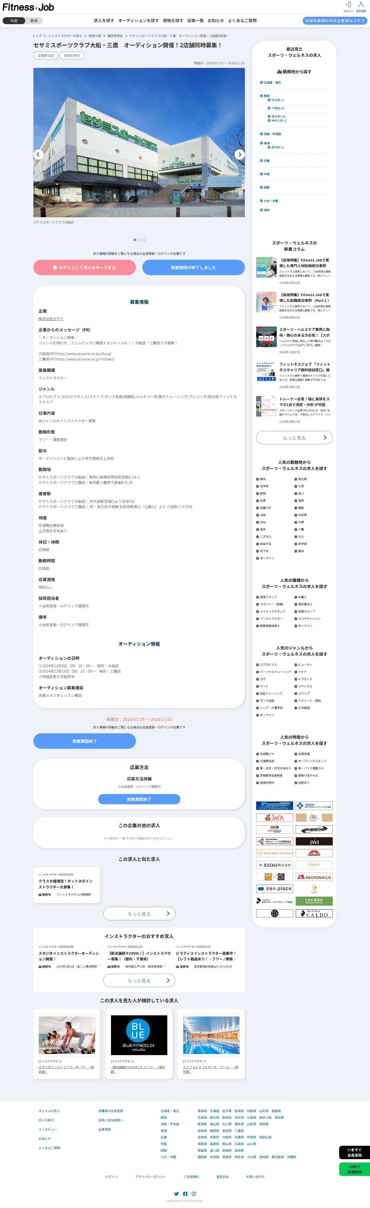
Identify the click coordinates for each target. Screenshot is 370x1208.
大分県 (251, 1157)
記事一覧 (195, 20)
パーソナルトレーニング (273, 672)
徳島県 (202, 1150)
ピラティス (303, 679)
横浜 (261, 479)
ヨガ (261, 679)
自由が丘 (263, 544)
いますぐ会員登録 (354, 1152)
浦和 (299, 500)
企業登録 (104, 1129)
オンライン (265, 558)
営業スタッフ (304, 611)
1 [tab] (135, 240)
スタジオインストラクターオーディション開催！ (69, 956)
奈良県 (251, 1137)
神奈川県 (95, 35)
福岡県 (202, 1157)
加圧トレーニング (269, 693)
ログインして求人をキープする (84, 267)
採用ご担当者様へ (110, 1120)
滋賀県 (202, 1137)
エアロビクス (266, 664)
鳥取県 (202, 1144)
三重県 (239, 1131)
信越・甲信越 (270, 133)
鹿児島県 (278, 1157)
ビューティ (303, 664)
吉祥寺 (262, 486)
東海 (265, 143)
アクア (300, 672)
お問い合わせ (255, 1176)
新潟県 (202, 1124)
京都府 (214, 1137)
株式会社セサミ (51, 318)
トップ (37, 35)
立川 (299, 536)
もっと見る (139, 913)
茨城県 (202, 1117)
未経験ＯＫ (265, 754)
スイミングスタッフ (270, 611)
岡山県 (227, 1144)
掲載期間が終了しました (193, 267)
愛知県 (227, 1131)
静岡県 (214, 1131)
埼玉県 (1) (276, 99)
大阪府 (227, 1137)
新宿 (261, 493)
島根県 (214, 1144)
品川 (299, 493)
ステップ (302, 693)
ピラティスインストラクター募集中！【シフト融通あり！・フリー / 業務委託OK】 (206, 956)
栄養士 (300, 597)
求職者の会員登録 (110, 1110)
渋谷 (261, 522)
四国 (265, 187)
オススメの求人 (49, 1110)
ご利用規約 (191, 1176)
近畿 (265, 160)
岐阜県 (202, 1131)
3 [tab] (144, 240)
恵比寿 (300, 479)
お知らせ (216, 20)
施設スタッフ (266, 597)
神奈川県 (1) (277, 120)
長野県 (264, 1124)
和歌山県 (265, 1137)
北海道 (214, 1111)
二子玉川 (263, 536)
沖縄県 (291, 1157)
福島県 (276, 1111)
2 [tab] (139, 240)
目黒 (261, 500)
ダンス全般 (265, 700)
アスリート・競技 (307, 700)
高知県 (239, 1150)
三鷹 (299, 529)
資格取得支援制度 (269, 775)
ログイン (111, 1176)
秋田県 (251, 1111)
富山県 (214, 1124)
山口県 (251, 1144)
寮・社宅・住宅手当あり (273, 768)
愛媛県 (227, 1150)
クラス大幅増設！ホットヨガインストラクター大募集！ (65, 883)
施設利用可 (72, 55)
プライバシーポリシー (150, 1176)
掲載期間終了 (84, 741)
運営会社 (222, 1176)
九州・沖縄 (269, 200)
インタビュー (48, 1129)
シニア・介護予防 (269, 708)
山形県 (264, 1111)
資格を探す (173, 20)
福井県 (239, 1124)
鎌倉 (299, 508)
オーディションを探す (138, 20)
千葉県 (251, 1117)
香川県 (214, 1150)
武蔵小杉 (263, 508)
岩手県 (227, 1111)
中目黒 (300, 515)
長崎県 (227, 1157)
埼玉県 (239, 1117)
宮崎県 (264, 1157)
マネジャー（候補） (270, 604)
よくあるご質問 (242, 20)
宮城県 (239, 1111)
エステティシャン (307, 618)
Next (240, 154)
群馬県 (227, 1117)
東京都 (279, 1117)
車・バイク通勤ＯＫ (309, 768)
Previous (38, 154)
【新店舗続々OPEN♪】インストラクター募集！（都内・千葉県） (139, 956)
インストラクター (269, 618)
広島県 (239, 1144)
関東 (265, 95)
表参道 (300, 544)
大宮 (299, 486)
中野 (299, 522)
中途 (13, 20)
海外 (265, 210)
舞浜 (299, 551)
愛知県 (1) (276, 147)
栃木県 (214, 1117)
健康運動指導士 (268, 626)
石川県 (227, 1124)
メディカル (303, 686)
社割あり (302, 782)
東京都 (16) (277, 116)
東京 (261, 529)
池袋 (261, 515)
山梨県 (251, 1124)
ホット (262, 686)
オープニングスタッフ (310, 761)
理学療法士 (303, 604)
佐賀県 (214, 1157)
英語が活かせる (306, 775)
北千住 (262, 551)
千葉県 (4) (276, 108)
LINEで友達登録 (354, 1169)
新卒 (34, 20)
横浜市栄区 (115, 35)
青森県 (202, 1111)
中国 (265, 174)
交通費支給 (46, 55)
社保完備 (302, 754)
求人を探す (104, 20)
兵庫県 (239, 1137)
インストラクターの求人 (65, 35)
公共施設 (302, 708)
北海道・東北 (270, 82)
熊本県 (239, 1157)
